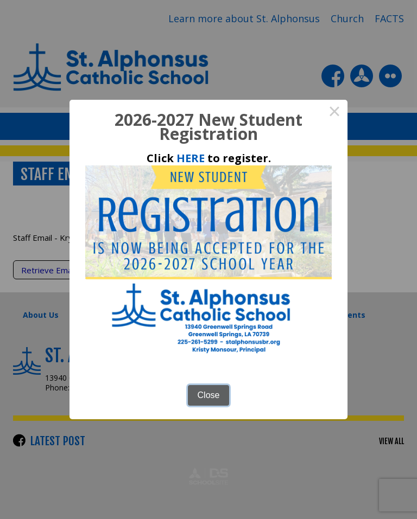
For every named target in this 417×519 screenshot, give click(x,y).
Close (209, 395)
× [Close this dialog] (334, 113)
